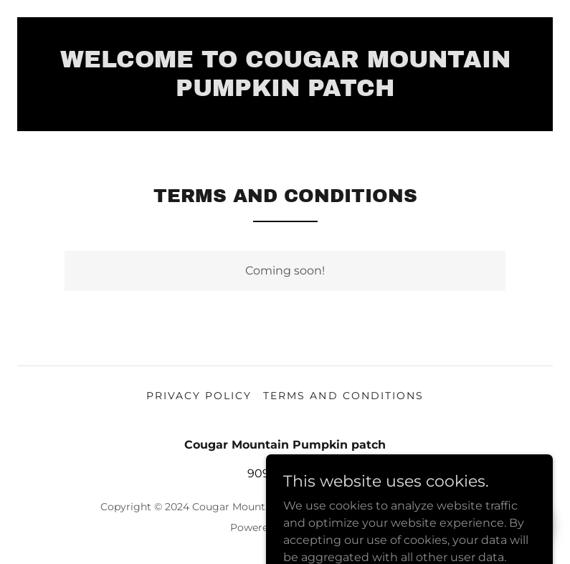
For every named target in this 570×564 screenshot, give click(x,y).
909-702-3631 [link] (285, 473)
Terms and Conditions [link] (343, 395)
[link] (285, 92)
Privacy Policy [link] (199, 395)
